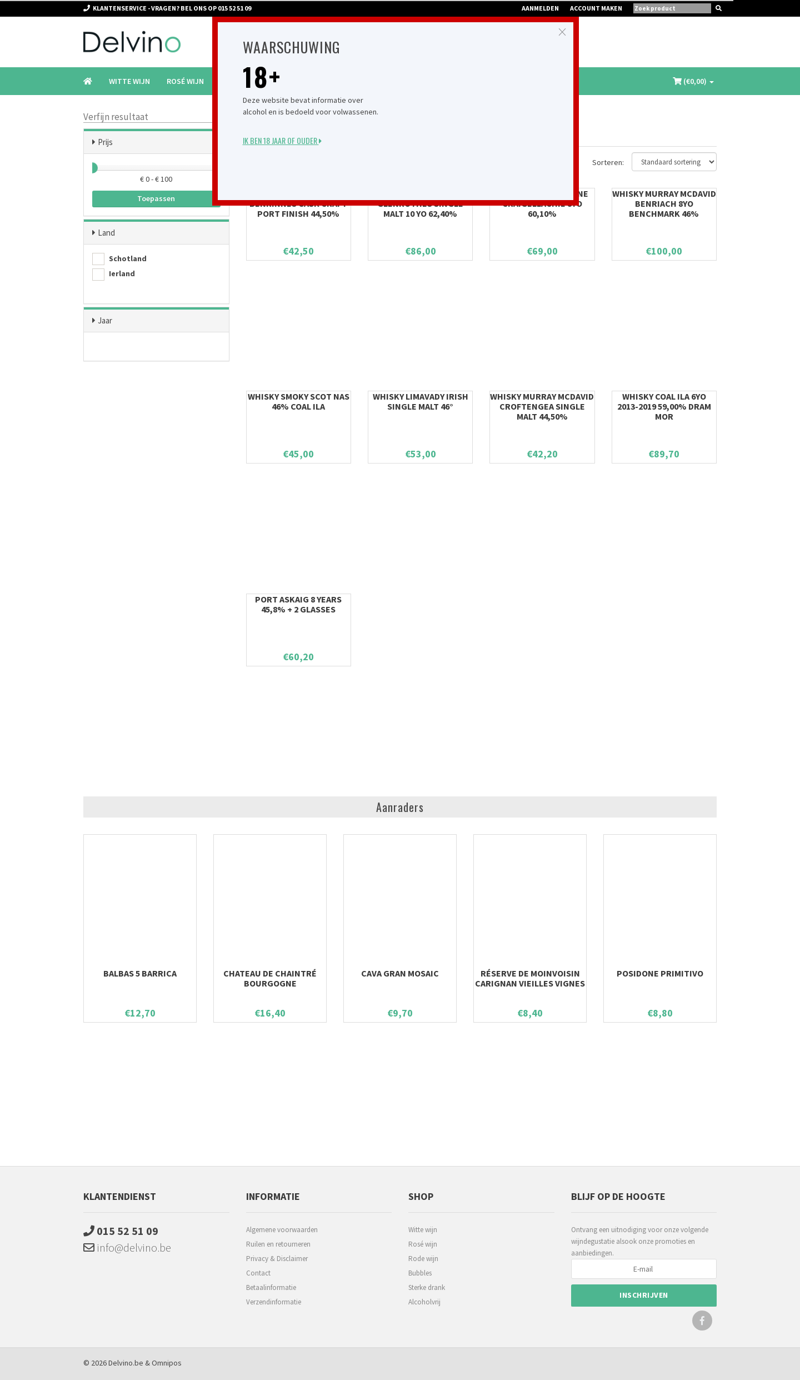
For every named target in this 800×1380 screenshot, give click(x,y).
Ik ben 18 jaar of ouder (282, 140)
